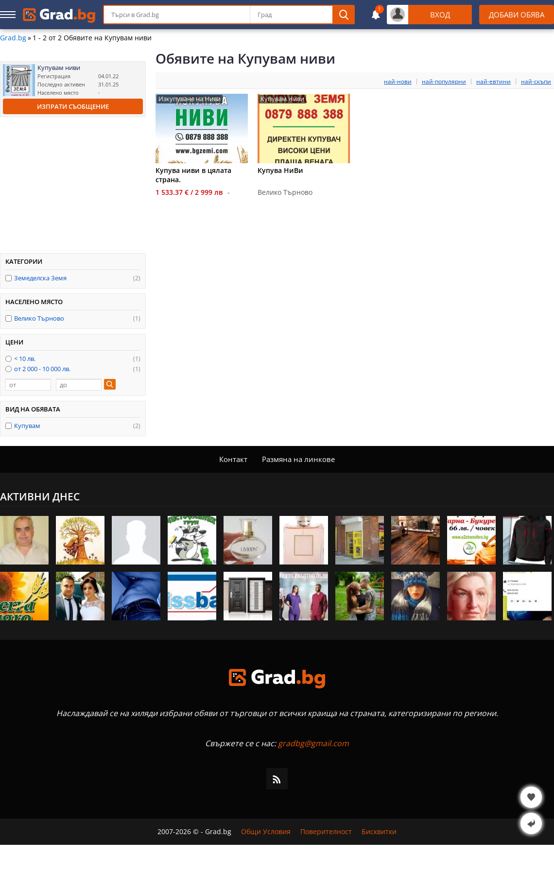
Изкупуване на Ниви (189, 99)
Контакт (233, 459)
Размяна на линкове (298, 459)
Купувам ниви (58, 67)
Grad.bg (13, 38)
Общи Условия (266, 831)
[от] (28, 385)
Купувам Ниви (282, 99)
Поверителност (326, 831)
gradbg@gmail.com (313, 743)
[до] (79, 385)
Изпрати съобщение (73, 106)
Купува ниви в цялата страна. (193, 175)
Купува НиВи (280, 170)
